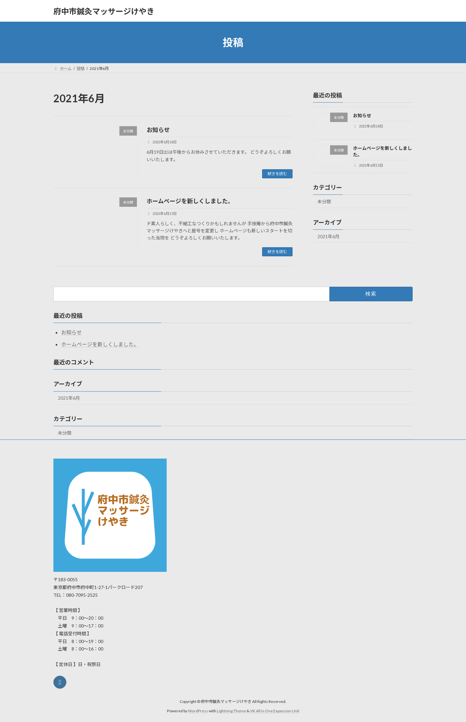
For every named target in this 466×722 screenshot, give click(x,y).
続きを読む (277, 173)
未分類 (324, 201)
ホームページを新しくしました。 (190, 201)
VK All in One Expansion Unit (274, 710)
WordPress (198, 710)
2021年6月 (328, 236)
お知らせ (158, 129)
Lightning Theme (231, 710)
